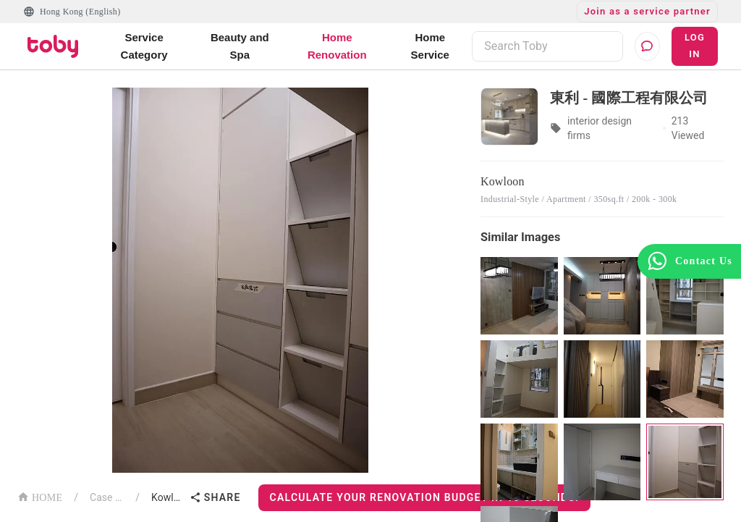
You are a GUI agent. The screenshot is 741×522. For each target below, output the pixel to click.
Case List (107, 497)
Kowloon (167, 497)
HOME (39, 496)
